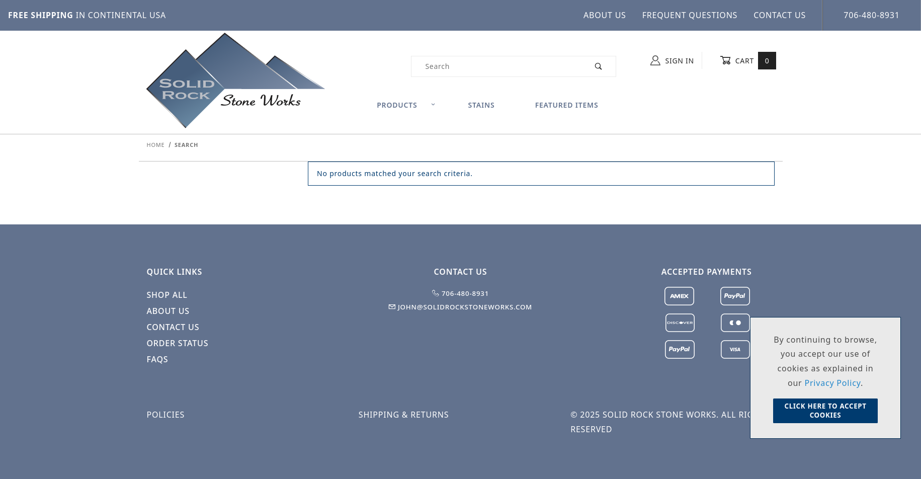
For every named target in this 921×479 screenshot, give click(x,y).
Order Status (178, 343)
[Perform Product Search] (598, 66)
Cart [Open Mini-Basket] (748, 60)
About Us (604, 15)
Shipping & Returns (404, 414)
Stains (481, 105)
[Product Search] (496, 66)
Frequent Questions (690, 15)
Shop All (167, 294)
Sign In (672, 60)
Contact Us (779, 15)
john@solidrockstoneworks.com (460, 306)
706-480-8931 (871, 15)
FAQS (158, 359)
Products (406, 105)
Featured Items (567, 105)
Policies (166, 414)
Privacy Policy (832, 382)
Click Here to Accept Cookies (825, 411)
